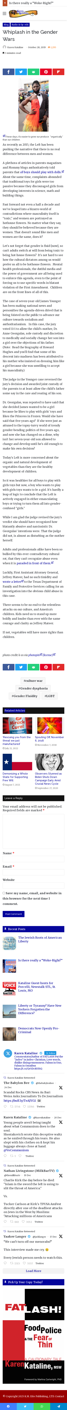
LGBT (50, 696)
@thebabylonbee (45, 1083)
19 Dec (27, 1175)
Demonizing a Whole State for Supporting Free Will (15, 777)
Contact (59, 1396)
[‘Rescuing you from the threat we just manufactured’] (17, 725)
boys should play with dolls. (40, 172)
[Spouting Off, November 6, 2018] (49, 725)
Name (8, 853)
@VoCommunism (16, 1150)
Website (9, 880)
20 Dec (57, 1117)
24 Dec (8, 1087)
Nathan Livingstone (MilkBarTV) (29, 1171)
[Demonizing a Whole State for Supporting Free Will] (17, 762)
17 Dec (53, 1236)
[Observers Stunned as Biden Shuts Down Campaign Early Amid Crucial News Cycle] (49, 762)
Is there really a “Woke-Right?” (31, 3)
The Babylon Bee (16, 1083)
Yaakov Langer (15, 1236)
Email (8, 866)
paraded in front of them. (34, 563)
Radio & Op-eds (20, 24)
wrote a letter (12, 581)
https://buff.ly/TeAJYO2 (20, 1100)
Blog (6, 24)
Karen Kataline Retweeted (21, 1077)
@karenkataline (41, 1117)
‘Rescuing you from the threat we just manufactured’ (17, 740)
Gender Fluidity (25, 696)
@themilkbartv (12, 1175)
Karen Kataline (15, 47)
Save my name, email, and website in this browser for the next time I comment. (32, 898)
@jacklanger (39, 1236)
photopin (34, 655)
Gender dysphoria (34, 688)
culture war (34, 681)
